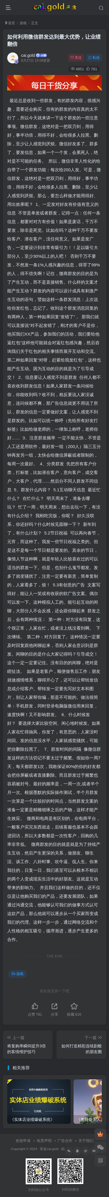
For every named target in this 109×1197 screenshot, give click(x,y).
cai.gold (28, 55)
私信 (93, 58)
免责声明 (44, 1140)
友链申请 (23, 1140)
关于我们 (85, 1140)
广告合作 (64, 1140)
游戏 (23, 23)
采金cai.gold (49, 1149)
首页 (10, 23)
